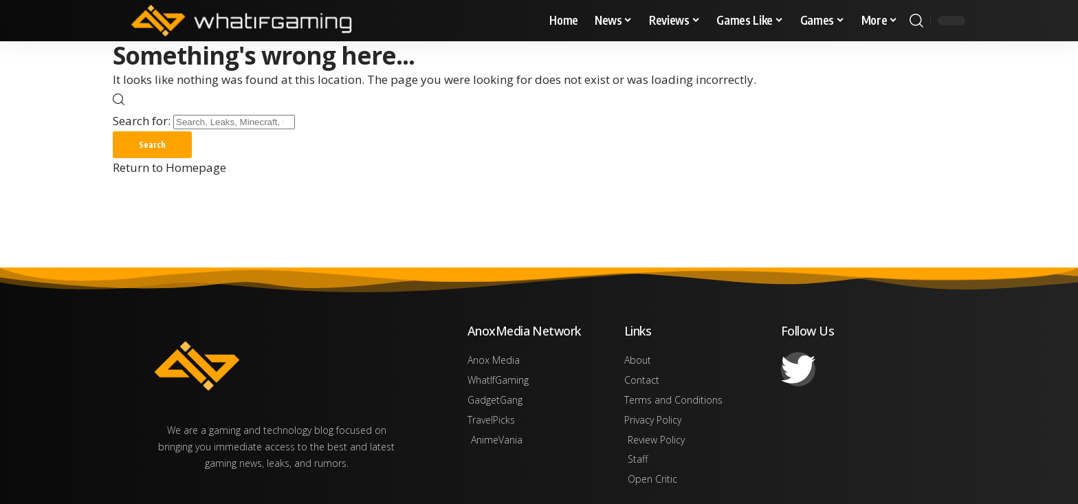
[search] (916, 20)
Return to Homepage (169, 168)
